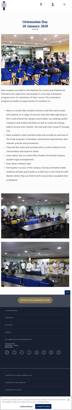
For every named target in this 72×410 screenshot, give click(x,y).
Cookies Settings (26, 406)
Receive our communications (35, 300)
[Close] (68, 399)
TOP (67, 292)
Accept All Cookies (43, 406)
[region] (36, 403)
